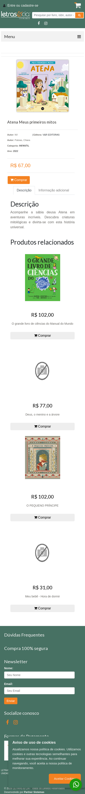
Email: (8, 684)
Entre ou (13, 5)
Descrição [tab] (24, 190)
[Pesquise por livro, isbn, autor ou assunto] (53, 15)
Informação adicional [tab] (53, 190)
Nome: (8, 668)
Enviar (11, 701)
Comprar (18, 180)
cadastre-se (29, 5)
